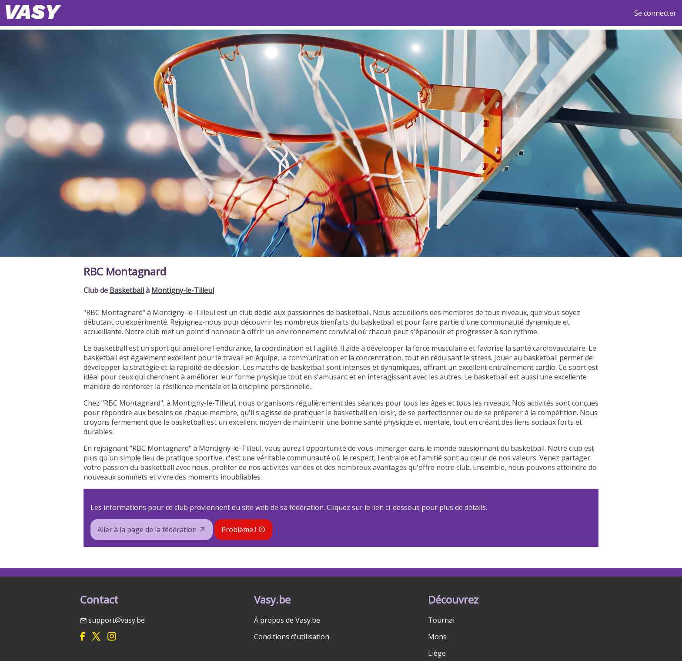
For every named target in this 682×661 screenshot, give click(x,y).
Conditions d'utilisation (291, 636)
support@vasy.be (116, 620)
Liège (437, 653)
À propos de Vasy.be (287, 620)
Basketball (127, 290)
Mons (437, 636)
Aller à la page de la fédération (147, 529)
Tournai (441, 620)
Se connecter (655, 13)
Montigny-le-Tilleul (182, 290)
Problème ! (238, 529)
